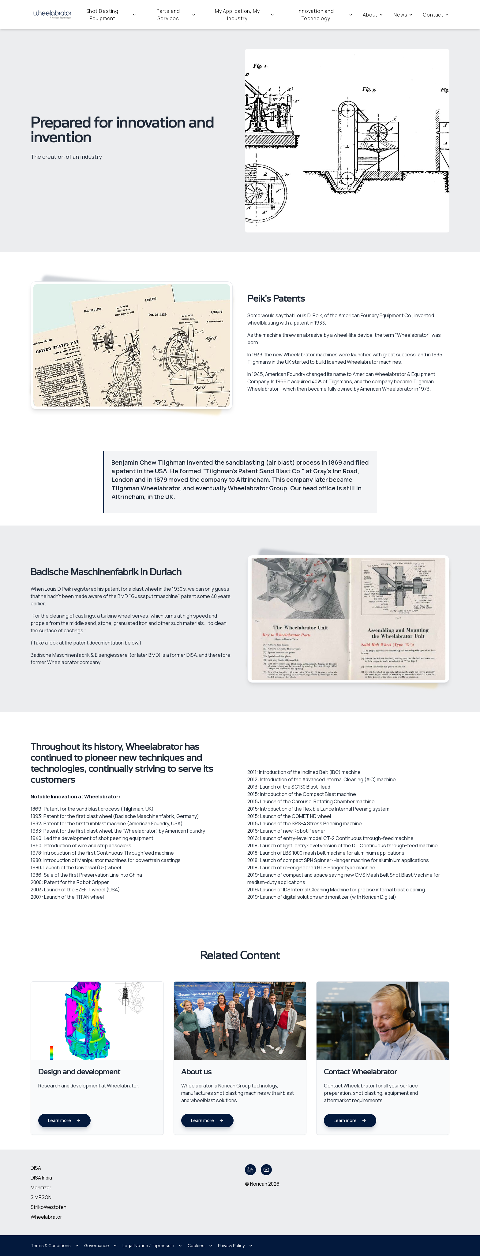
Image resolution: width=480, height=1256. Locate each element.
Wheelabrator (46, 1216)
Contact (436, 14)
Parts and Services (176, 15)
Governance (101, 1245)
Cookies (200, 1245)
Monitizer (41, 1187)
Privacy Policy (235, 1245)
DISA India (41, 1177)
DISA (36, 1168)
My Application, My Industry (245, 15)
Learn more (64, 1120)
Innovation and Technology (325, 15)
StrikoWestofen (48, 1207)
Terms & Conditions (55, 1245)
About (373, 14)
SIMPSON (41, 1197)
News (403, 14)
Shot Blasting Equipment (111, 15)
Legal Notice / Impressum (152, 1245)
